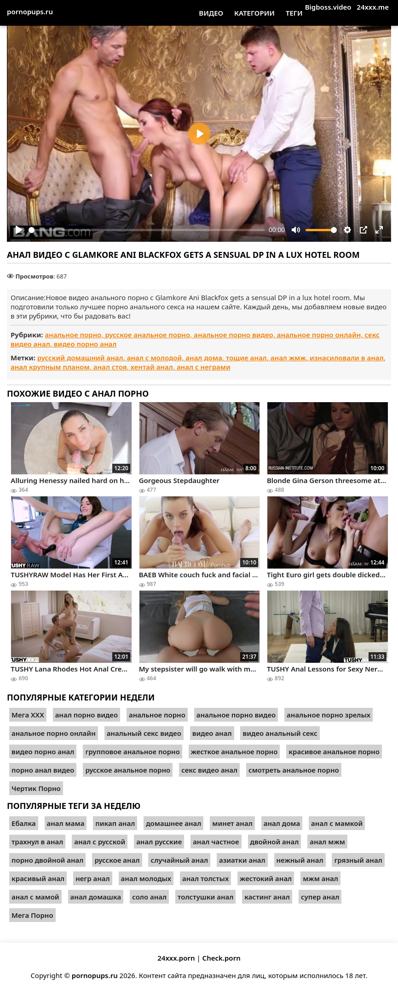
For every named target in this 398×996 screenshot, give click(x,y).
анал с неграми (204, 366)
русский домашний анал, (82, 357)
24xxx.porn (176, 957)
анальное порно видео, (235, 334)
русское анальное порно (127, 769)
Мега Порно (32, 915)
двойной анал (274, 841)
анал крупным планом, (52, 366)
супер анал (320, 896)
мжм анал (320, 878)
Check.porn (221, 957)
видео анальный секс (279, 733)
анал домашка (95, 896)
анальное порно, (75, 334)
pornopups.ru (30, 11)
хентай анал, (154, 366)
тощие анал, (248, 357)
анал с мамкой (337, 823)
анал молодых (146, 878)
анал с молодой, (156, 357)
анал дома (282, 823)
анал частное (216, 841)
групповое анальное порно (132, 751)
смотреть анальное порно (293, 769)
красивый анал (38, 878)
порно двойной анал (47, 860)
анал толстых (205, 878)
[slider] (147, 230)
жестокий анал (266, 878)
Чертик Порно (36, 788)
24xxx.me (373, 6)
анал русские (159, 841)
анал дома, (205, 357)
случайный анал (179, 860)
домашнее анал (173, 823)
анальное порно (157, 714)
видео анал (212, 733)
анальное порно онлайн (54, 733)
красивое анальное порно (334, 751)
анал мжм (327, 841)
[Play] (19, 229)
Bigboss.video (328, 6)
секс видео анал (209, 769)
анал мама (66, 823)
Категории (254, 12)
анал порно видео (86, 714)
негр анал (92, 878)
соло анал (149, 896)
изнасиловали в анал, (348, 357)
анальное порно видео (236, 714)
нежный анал (300, 860)
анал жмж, (290, 357)
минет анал (232, 823)
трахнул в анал (37, 841)
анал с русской (99, 841)
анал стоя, (112, 366)
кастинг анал (267, 896)
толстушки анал (205, 896)
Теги (294, 12)
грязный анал (358, 860)
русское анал (116, 860)
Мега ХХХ (28, 714)
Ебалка (24, 823)
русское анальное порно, (149, 334)
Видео (211, 12)
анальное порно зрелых (328, 714)
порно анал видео (43, 769)
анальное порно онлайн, (321, 334)
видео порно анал (85, 343)
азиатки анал (242, 860)
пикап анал (115, 823)
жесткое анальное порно (234, 751)
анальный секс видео (144, 733)
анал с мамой (35, 896)
